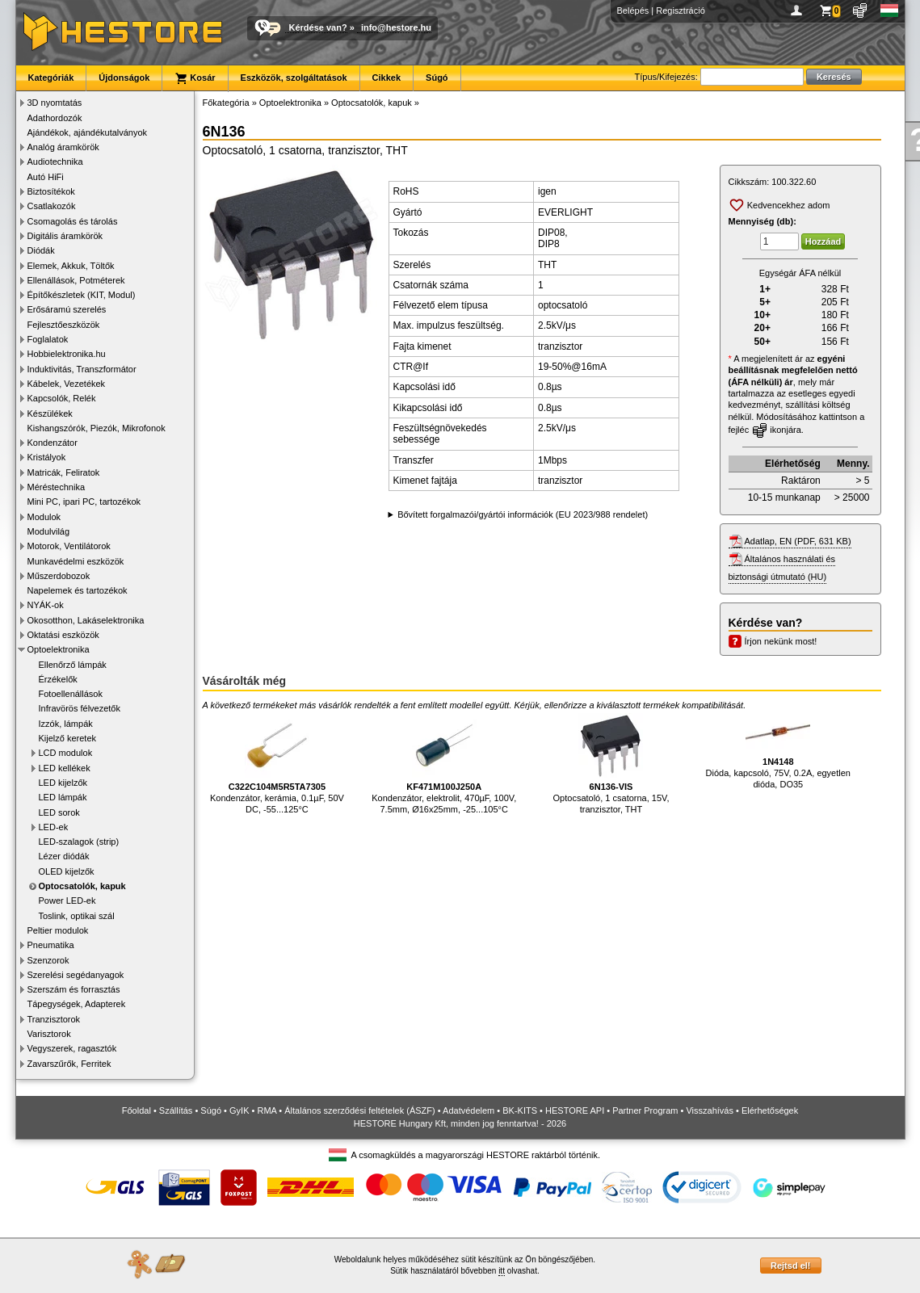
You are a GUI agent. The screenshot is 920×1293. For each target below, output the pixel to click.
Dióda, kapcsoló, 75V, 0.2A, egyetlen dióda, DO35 (778, 751)
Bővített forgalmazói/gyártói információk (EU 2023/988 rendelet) (522, 514)
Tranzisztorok (54, 1019)
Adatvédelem (468, 1110)
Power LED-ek (67, 900)
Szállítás (176, 1110)
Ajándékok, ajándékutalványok (87, 132)
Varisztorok (49, 1034)
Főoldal (136, 1110)
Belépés (633, 10)
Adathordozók (54, 118)
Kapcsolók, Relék (61, 398)
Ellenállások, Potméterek (76, 280)
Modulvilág (48, 531)
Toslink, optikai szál (77, 916)
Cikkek (386, 77)
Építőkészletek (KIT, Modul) (81, 295)
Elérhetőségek (769, 1110)
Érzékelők (58, 679)
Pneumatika (50, 945)
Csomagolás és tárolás (72, 221)
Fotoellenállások (71, 694)
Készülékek (50, 413)
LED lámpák (63, 797)
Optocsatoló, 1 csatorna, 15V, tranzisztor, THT (611, 763)
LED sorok (59, 812)
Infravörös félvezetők (80, 708)
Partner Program (645, 1110)
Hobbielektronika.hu (66, 354)
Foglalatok (48, 339)
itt (501, 1270)
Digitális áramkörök (65, 236)
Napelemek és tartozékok (77, 590)
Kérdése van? (318, 27)
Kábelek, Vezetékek (66, 383)
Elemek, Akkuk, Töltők (71, 266)
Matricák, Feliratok (63, 472)
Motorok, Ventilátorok (69, 546)
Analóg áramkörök (63, 147)
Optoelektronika (58, 649)
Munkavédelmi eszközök (75, 561)
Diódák (41, 250)
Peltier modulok (58, 930)
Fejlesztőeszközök (63, 325)
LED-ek (54, 827)
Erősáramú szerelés (67, 309)
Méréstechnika (56, 487)
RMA (266, 1110)
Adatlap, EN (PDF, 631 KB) (798, 541)
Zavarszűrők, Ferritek (69, 1063)
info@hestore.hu (396, 27)
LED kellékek (64, 768)
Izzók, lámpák (66, 723)
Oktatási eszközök (63, 635)
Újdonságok (124, 77)
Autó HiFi (45, 177)
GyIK (239, 1110)
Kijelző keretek (68, 738)
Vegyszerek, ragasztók (72, 1048)
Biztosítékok (51, 191)
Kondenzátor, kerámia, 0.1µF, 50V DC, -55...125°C (277, 763)
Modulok (44, 517)
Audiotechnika (55, 161)
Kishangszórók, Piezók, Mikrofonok (96, 428)
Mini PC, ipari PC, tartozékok (84, 501)
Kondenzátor (52, 442)
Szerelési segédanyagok (75, 975)
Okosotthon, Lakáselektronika (86, 620)
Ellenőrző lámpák (73, 665)
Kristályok (46, 457)
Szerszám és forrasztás (73, 989)
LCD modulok (66, 753)
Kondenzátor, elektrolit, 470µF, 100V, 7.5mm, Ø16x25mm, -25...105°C (444, 763)
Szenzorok (48, 960)
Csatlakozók (51, 206)
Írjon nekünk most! (781, 641)
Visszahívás (709, 1110)
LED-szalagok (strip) (79, 841)
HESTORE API (574, 1110)
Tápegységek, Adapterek (76, 1004)
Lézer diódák (64, 856)
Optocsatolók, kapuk (82, 886)
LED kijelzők (63, 782)
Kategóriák (51, 77)
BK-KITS (519, 1110)
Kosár (194, 78)
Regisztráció (680, 10)
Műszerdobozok (58, 576)
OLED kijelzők (67, 871)
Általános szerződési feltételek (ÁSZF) (359, 1110)
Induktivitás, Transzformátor (82, 369)
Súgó (437, 77)
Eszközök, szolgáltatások (294, 77)
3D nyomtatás (54, 102)
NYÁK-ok (45, 605)
